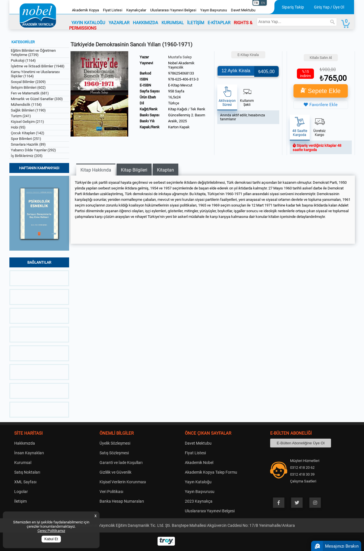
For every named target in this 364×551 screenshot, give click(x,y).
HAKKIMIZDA (145, 22)
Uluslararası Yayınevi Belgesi (173, 10)
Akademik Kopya (85, 10)
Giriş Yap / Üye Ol (329, 7)
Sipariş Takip (293, 7)
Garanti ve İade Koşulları (121, 462)
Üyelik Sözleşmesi (115, 443)
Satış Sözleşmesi (114, 453)
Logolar (21, 491)
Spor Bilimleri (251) (26, 139)
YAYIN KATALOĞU (88, 22)
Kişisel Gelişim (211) (27, 121)
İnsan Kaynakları (29, 453)
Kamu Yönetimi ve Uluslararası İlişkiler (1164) (35, 74)
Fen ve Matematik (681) (30, 93)
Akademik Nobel (199, 462)
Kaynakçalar (136, 10)
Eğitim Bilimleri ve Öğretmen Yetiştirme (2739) (33, 52)
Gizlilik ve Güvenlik (115, 472)
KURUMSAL (173, 22)
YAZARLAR (119, 22)
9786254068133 (181, 73)
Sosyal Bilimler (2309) (28, 82)
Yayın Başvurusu (213, 10)
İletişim (20, 501)
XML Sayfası (25, 482)
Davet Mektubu (243, 10)
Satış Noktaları (27, 472)
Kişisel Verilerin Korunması (123, 482)
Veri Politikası (111, 491)
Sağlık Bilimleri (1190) (28, 110)
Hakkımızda (24, 443)
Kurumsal (22, 462)
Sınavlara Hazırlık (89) (28, 144)
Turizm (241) (21, 116)
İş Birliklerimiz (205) (27, 156)
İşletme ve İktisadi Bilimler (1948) (38, 66)
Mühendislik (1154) (26, 104)
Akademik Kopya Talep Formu (211, 472)
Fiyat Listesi (112, 10)
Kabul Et (51, 539)
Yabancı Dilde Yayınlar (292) (33, 150)
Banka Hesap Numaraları (122, 501)
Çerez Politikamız (51, 531)
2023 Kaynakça (198, 501)
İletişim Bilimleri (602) (28, 87)
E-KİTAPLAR (219, 22)
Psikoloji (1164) (23, 60)
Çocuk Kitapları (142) (27, 133)
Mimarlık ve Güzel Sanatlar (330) (37, 99)
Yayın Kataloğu (198, 482)
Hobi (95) (18, 127)
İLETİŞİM (195, 22)
